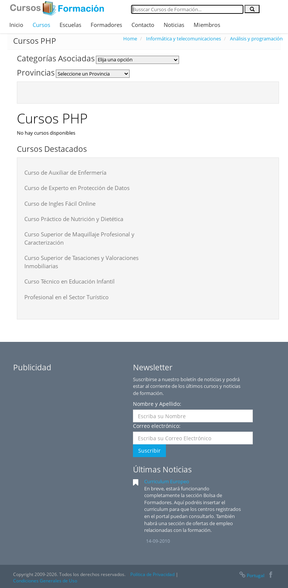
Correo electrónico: (157, 425)
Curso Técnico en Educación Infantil (69, 281)
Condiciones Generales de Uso (45, 581)
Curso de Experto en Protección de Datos (77, 188)
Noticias (174, 24)
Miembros (207, 24)
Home (130, 38)
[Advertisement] (69, 422)
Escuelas (70, 24)
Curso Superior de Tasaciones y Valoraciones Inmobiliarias (81, 261)
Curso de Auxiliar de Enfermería (65, 172)
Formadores (106, 24)
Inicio (16, 24)
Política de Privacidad (152, 574)
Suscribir (149, 450)
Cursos (41, 24)
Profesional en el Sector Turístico (66, 297)
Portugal (251, 575)
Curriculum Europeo (166, 481)
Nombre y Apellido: (157, 403)
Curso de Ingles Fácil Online (60, 203)
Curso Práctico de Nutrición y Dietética (73, 219)
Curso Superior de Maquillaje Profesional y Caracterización (79, 238)
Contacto (142, 24)
